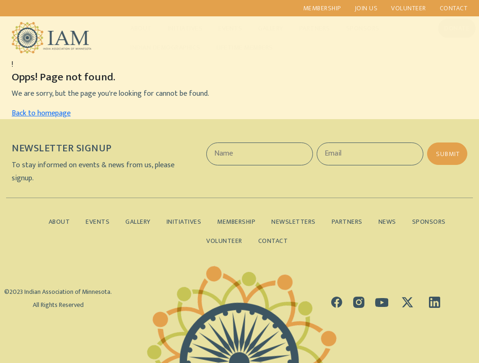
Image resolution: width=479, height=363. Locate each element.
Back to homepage (41, 113)
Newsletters (293, 221)
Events (221, 28)
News (387, 221)
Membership (322, 8)
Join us (366, 8)
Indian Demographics (157, 47)
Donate (448, 28)
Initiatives (176, 28)
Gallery (262, 28)
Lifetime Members (236, 47)
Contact (454, 8)
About (132, 28)
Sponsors (354, 28)
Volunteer (408, 8)
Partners (305, 28)
